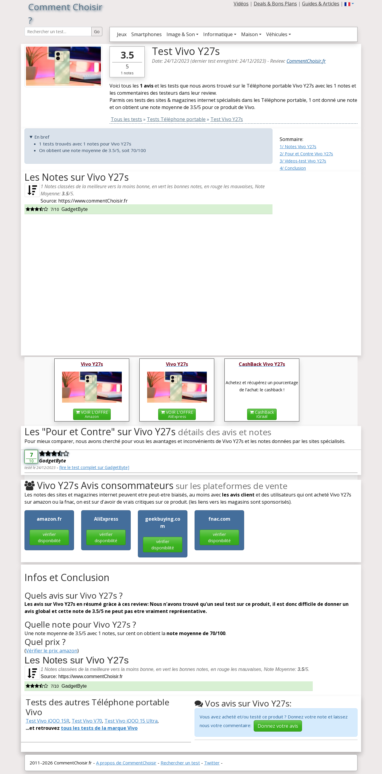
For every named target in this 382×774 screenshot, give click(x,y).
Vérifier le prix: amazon (51, 650)
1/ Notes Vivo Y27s (298, 146)
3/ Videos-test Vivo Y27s (303, 161)
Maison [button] (249, 34)
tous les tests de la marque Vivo (99, 728)
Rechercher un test (180, 763)
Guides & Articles (320, 3)
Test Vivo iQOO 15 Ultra (131, 721)
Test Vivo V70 (87, 721)
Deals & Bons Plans (275, 3)
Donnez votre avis (278, 726)
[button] (349, 3)
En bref (41, 137)
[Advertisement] (319, 261)
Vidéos (241, 3)
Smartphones (146, 34)
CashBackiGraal (262, 414)
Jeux (122, 34)
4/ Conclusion (293, 168)
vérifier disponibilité (49, 537)
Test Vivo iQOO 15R (47, 721)
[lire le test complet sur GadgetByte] (94, 467)
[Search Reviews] (58, 31)
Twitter (212, 763)
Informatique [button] (218, 34)
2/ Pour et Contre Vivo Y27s (306, 154)
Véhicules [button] (276, 34)
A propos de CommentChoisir (126, 763)
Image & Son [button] (181, 34)
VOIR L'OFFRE (92, 414)
